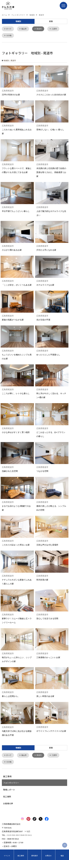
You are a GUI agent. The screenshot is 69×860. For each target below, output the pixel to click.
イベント (7, 855)
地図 (28, 831)
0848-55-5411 (26, 835)
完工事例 (7, 796)
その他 (8, 35)
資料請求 (34, 855)
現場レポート (9, 789)
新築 (51, 21)
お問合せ (48, 855)
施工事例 (20, 855)
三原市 (54, 29)
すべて (8, 29)
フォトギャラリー (11, 782)
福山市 (24, 29)
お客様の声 (8, 802)
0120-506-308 (13, 835)
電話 (62, 855)
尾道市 (39, 29)
